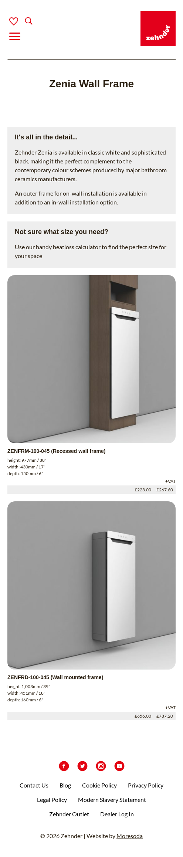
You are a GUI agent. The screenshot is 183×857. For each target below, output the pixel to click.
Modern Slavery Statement (112, 799)
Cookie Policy (99, 785)
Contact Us (34, 785)
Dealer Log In (117, 813)
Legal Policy (52, 799)
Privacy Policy (145, 785)
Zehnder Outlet (69, 813)
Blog (65, 785)
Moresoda (129, 835)
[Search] (23, 21)
